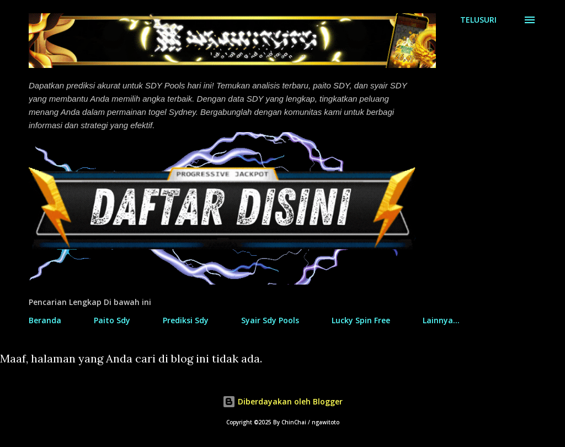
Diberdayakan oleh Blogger (282, 401)
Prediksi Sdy (186, 320)
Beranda (45, 320)
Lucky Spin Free (361, 320)
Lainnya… (441, 320)
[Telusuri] (478, 20)
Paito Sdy (112, 320)
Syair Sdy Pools (270, 320)
